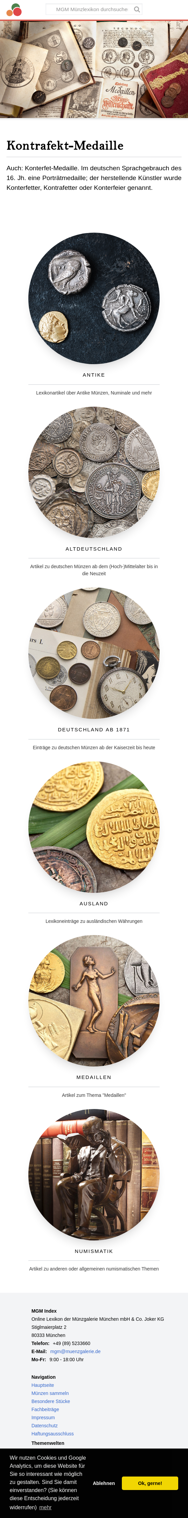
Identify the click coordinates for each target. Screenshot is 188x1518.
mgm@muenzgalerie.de (75, 1351)
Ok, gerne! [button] (150, 1483)
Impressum (43, 1417)
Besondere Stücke (50, 1401)
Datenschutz (44, 1425)
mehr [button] (45, 1507)
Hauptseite (42, 1385)
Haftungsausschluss (52, 1433)
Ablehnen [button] (104, 1483)
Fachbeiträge (45, 1409)
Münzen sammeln (50, 1393)
